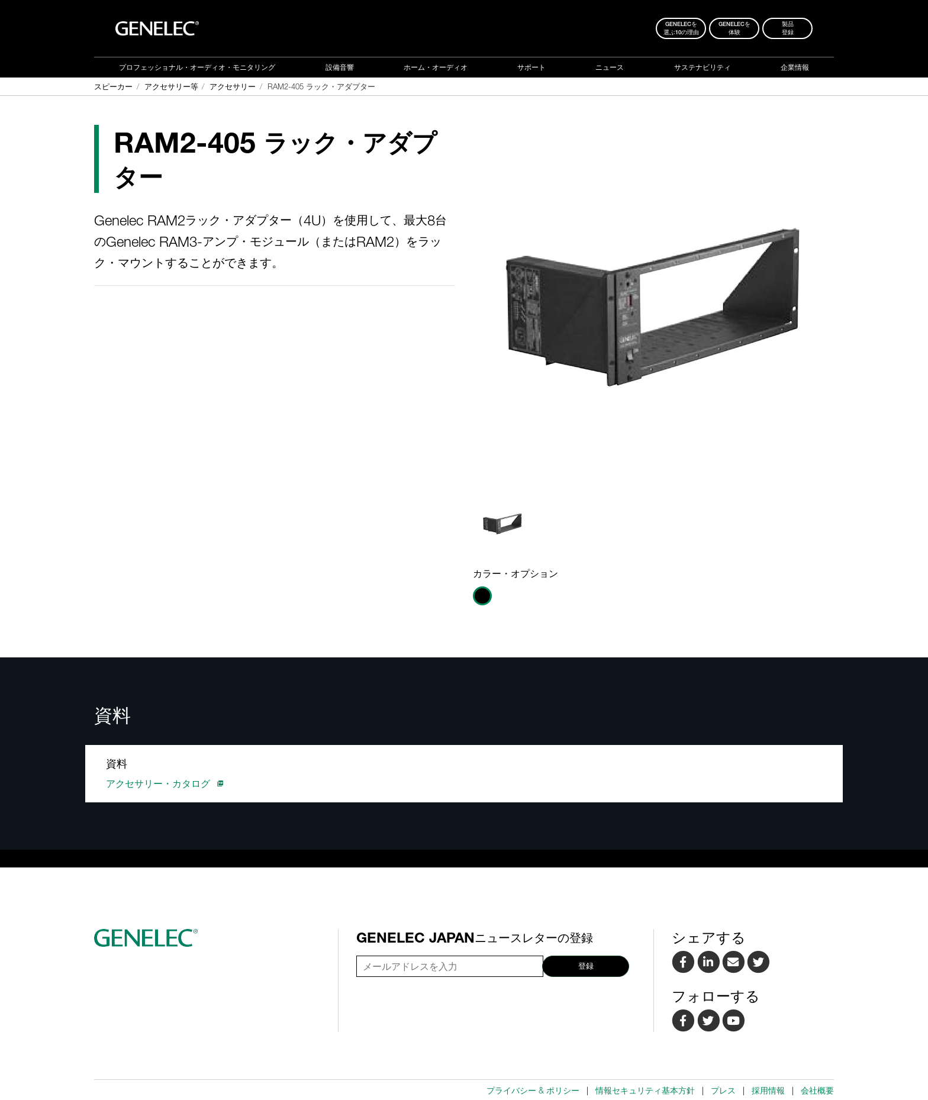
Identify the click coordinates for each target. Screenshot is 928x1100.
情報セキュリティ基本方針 (645, 1090)
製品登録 (788, 28)
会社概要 (817, 1090)
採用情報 (768, 1090)
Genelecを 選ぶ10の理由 (681, 28)
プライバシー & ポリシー (532, 1090)
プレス (723, 1090)
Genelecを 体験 (734, 28)
